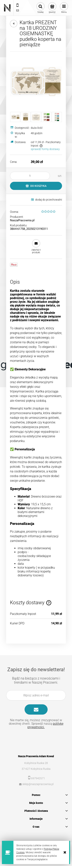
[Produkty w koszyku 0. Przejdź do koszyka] (52, 8)
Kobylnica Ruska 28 (36, 763)
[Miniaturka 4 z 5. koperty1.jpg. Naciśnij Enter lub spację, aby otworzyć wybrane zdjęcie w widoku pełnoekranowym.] (46, 117)
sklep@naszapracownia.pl (38, 784)
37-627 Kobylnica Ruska (36, 768)
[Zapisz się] (36, 709)
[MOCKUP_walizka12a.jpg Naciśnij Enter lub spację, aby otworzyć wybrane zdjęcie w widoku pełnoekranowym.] (36, 82)
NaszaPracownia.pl (22, 220)
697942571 (38, 778)
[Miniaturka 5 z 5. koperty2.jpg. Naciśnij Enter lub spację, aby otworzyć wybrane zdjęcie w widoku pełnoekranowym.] (57, 117)
